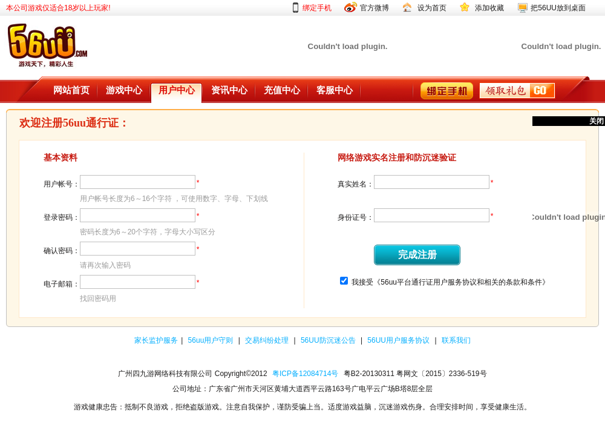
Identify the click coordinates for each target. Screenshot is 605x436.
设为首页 (431, 8)
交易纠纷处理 (267, 340)
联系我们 (456, 340)
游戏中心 (124, 90)
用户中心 (177, 90)
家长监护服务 (156, 340)
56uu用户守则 (211, 340)
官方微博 (374, 8)
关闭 (596, 121)
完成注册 (417, 254)
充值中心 (282, 90)
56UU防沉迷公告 (329, 340)
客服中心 (334, 90)
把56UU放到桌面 (558, 8)
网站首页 (71, 90)
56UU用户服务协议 (399, 340)
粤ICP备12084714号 (305, 373)
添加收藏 (489, 8)
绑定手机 (317, 8)
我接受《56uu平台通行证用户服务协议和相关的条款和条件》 (450, 282)
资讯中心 (229, 90)
